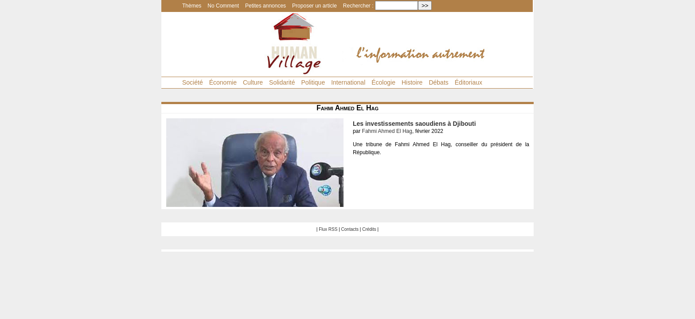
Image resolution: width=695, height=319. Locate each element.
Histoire (412, 82)
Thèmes (191, 6)
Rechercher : (358, 6)
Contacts (350, 229)
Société (192, 82)
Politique (313, 82)
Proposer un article (314, 6)
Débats (438, 82)
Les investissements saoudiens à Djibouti (414, 123)
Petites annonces (265, 6)
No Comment (223, 6)
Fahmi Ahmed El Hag (387, 131)
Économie (223, 82)
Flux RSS (328, 229)
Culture (253, 82)
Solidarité (282, 82)
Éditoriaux (468, 82)
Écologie (383, 82)
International (348, 82)
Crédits (369, 229)
